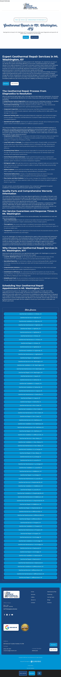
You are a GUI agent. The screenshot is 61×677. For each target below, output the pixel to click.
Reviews (49, 602)
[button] (39, 673)
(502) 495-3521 (7, 648)
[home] (30, 6)
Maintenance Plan (51, 591)
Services (23, 19)
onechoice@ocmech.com (10, 650)
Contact (33, 602)
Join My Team (50, 597)
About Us (33, 599)
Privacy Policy (30, 665)
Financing (49, 594)
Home (16, 19)
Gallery (32, 597)
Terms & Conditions (30, 668)
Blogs (48, 599)
